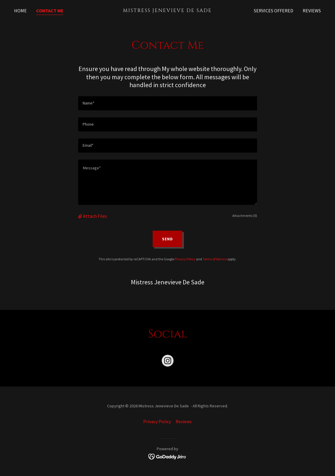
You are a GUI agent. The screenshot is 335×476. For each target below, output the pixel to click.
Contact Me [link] (50, 10)
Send (167, 239)
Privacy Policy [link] (185, 259)
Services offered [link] (273, 10)
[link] (167, 10)
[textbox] (167, 103)
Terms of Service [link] (215, 259)
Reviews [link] (312, 10)
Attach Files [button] (95, 216)
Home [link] (20, 10)
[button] (80, 216)
